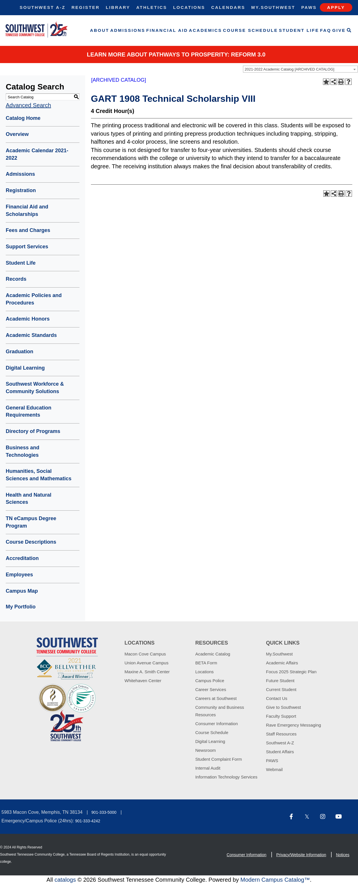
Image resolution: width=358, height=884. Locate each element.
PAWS (272, 760)
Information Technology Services (226, 776)
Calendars (228, 7)
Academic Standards (31, 335)
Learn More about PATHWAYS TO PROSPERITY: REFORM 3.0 (176, 54)
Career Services (210, 689)
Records (16, 279)
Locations (189, 7)
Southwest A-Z (43, 7)
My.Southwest (273, 7)
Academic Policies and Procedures (34, 299)
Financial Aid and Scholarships (27, 210)
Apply (336, 7)
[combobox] (300, 69)
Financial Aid (167, 30)
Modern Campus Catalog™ (275, 880)
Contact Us (276, 698)
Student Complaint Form (218, 759)
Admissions (127, 30)
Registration (21, 190)
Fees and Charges (28, 230)
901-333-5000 (104, 812)
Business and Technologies (22, 451)
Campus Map (22, 591)
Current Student (281, 689)
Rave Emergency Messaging (293, 725)
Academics (205, 30)
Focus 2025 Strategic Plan (291, 671)
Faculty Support (281, 716)
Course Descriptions (31, 542)
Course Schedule (250, 30)
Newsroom (205, 750)
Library (118, 7)
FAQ (325, 30)
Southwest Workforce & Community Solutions (35, 387)
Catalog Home (23, 118)
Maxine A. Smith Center (147, 671)
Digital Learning (25, 368)
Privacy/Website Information (301, 854)
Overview (17, 134)
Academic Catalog (212, 653)
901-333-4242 (87, 821)
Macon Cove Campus (145, 653)
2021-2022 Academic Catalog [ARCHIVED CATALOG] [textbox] (289, 69)
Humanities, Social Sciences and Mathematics (38, 474)
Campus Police (209, 680)
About (99, 30)
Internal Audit (208, 768)
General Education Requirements (28, 411)
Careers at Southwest (216, 698)
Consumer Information (216, 723)
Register (85, 7)
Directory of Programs (33, 431)
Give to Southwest (283, 707)
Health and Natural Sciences (28, 498)
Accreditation (22, 558)
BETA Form (206, 662)
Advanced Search (28, 105)
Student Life (299, 30)
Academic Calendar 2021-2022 (37, 154)
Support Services (27, 246)
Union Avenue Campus (146, 662)
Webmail (274, 769)
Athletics (151, 7)
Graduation (19, 351)
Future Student (280, 680)
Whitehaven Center (142, 680)
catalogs (65, 880)
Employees (19, 574)
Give (339, 30)
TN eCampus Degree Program (31, 522)
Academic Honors (28, 319)
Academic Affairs (282, 662)
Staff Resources (281, 733)
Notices (342, 854)
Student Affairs (280, 751)
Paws (309, 7)
